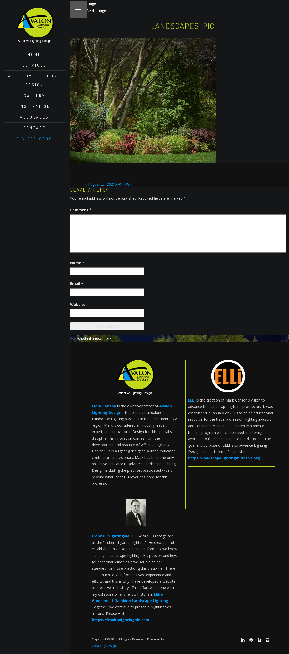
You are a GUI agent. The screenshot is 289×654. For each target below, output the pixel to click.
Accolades (34, 117)
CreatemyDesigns (104, 646)
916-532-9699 (34, 138)
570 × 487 (123, 184)
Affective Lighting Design (34, 80)
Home (34, 54)
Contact (34, 128)
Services (34, 65)
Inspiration (34, 106)
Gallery (34, 95)
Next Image (96, 10)
